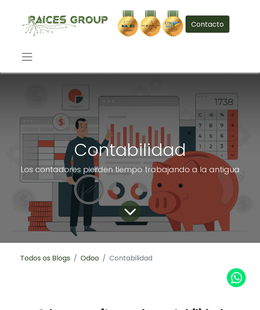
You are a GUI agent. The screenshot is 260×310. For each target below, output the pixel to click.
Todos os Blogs (45, 258)
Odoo (89, 258)
